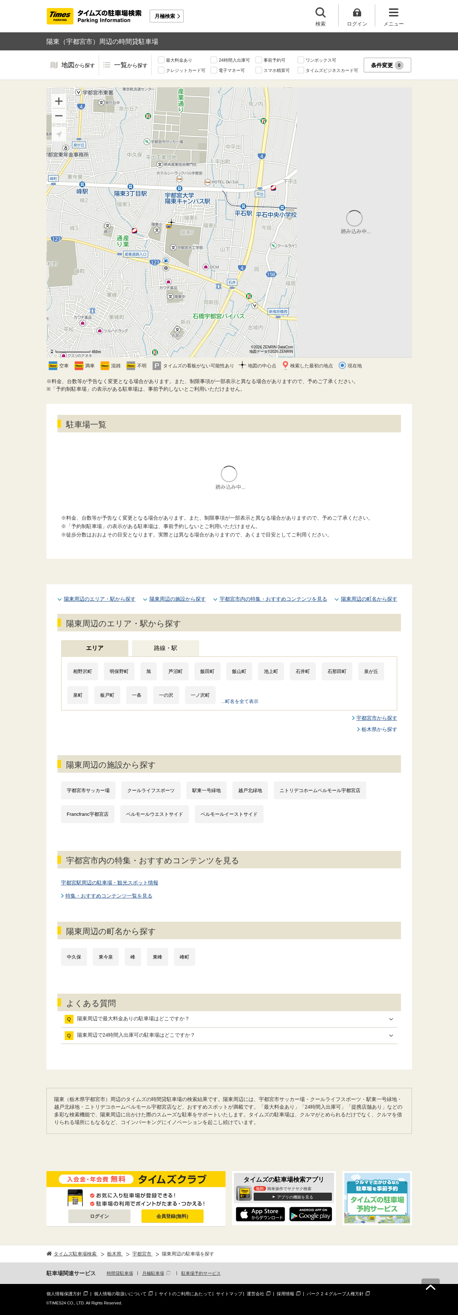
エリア (94, 648)
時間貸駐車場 (120, 1273)
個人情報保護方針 (64, 1293)
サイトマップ (229, 1293)
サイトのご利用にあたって (185, 1293)
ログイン (99, 1216)
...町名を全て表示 (240, 701)
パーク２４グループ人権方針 (335, 1293)
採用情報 (285, 1293)
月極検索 (165, 16)
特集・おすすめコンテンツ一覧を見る (108, 896)
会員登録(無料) (172, 1216)
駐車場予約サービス (201, 1273)
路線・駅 (165, 648)
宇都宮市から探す (376, 718)
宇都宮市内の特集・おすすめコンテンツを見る (273, 599)
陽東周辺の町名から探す (369, 599)
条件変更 (387, 65)
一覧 (131, 65)
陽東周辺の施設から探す (177, 599)
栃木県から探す (379, 729)
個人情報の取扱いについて (120, 1293)
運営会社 (255, 1293)
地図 (78, 65)
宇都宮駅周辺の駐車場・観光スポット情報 (109, 883)
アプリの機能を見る (295, 1197)
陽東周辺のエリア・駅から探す (100, 599)
